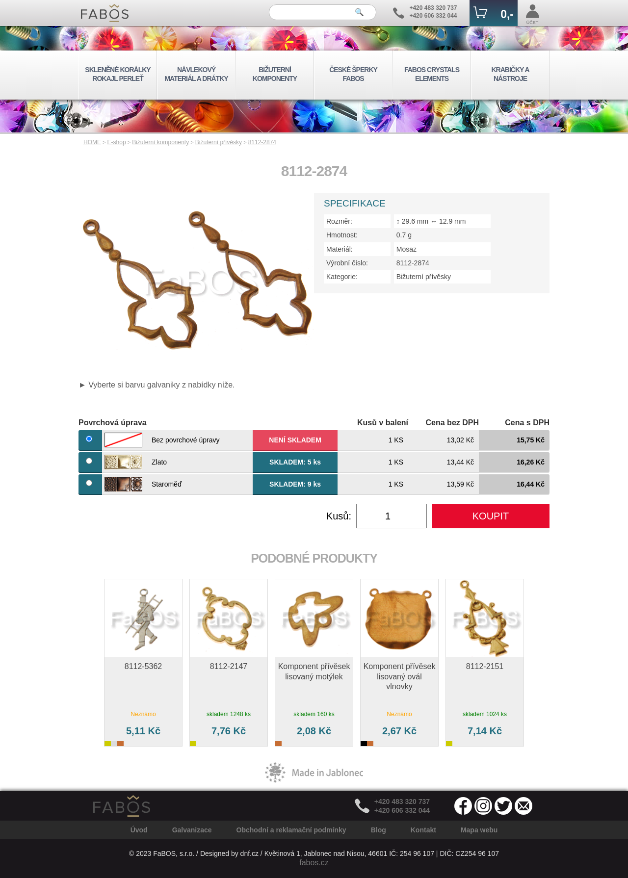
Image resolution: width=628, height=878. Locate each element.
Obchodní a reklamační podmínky (291, 830)
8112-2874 (262, 142)
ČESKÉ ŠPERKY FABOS (353, 74)
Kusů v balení (382, 422)
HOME (92, 142)
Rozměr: (339, 221)
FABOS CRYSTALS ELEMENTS (431, 74)
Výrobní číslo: (347, 263)
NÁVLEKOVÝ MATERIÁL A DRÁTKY (196, 74)
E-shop (116, 142)
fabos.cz (314, 862)
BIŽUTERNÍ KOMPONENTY (275, 74)
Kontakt (423, 830)
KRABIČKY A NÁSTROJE (510, 74)
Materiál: (339, 249)
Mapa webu (479, 830)
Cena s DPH (527, 422)
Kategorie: (342, 277)
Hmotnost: (342, 235)
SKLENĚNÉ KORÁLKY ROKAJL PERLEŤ (117, 74)
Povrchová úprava (112, 422)
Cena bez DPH (452, 422)
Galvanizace (192, 830)
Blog (378, 830)
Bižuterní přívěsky (218, 142)
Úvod (139, 830)
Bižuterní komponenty (160, 142)
